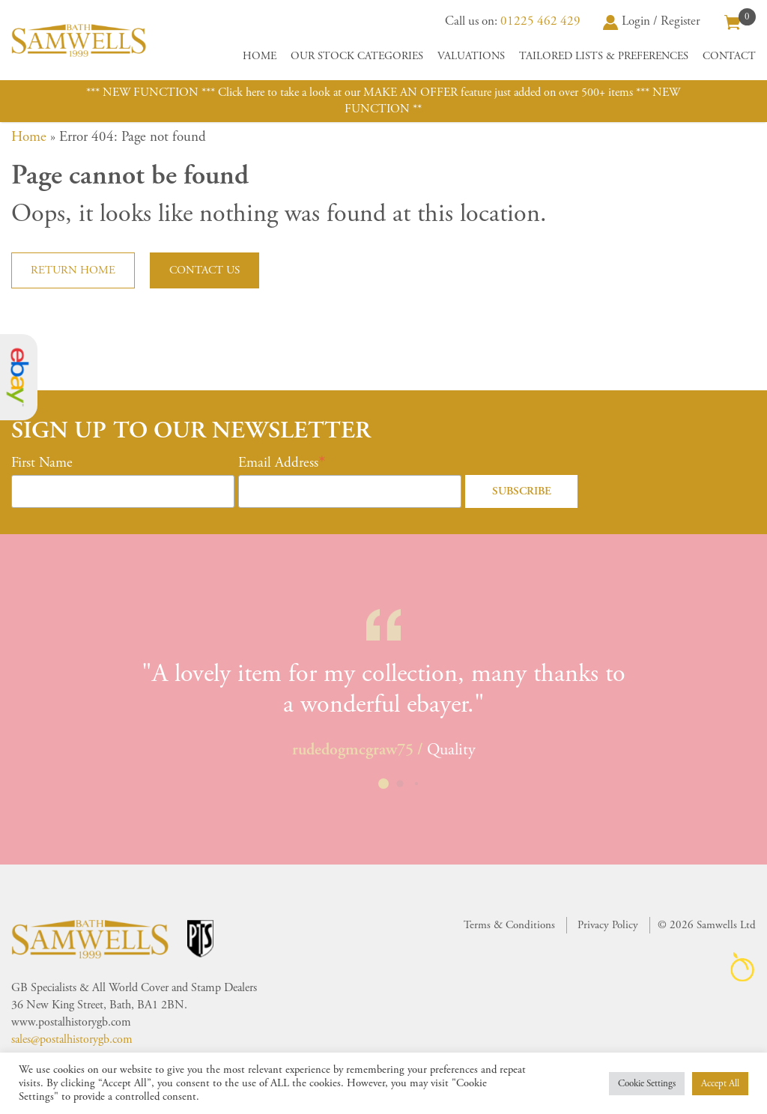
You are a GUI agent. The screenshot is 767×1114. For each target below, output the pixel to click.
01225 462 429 (540, 21)
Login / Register (651, 21)
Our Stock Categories (357, 56)
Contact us (204, 270)
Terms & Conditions (509, 925)
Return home (73, 270)
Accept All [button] (720, 1083)
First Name (42, 463)
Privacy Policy (607, 925)
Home (259, 56)
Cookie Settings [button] (647, 1083)
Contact (729, 56)
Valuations (471, 56)
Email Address (278, 463)
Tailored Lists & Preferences (603, 56)
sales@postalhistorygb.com (72, 1039)
